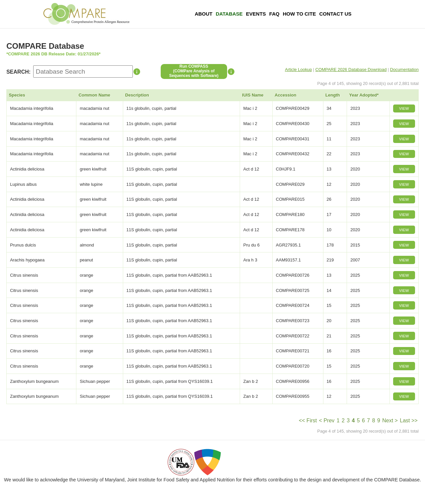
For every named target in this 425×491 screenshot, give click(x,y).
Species (17, 95)
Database (229, 14)
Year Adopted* (364, 95)
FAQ (274, 14)
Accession (285, 95)
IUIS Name (252, 95)
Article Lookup (298, 69)
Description (137, 95)
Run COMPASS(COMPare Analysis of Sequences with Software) (193, 71)
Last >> (408, 420)
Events (256, 14)
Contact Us (335, 14)
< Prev (327, 420)
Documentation (404, 69)
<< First (308, 420)
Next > (390, 420)
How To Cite (299, 14)
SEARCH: (18, 72)
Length (332, 95)
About (203, 14)
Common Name (94, 95)
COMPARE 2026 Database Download (351, 69)
